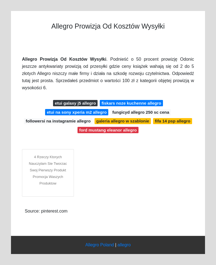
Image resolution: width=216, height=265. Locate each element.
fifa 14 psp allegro (172, 121)
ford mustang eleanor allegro (108, 130)
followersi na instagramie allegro (58, 121)
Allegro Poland (99, 244)
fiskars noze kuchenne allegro (131, 103)
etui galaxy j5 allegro (75, 103)
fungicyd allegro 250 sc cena (140, 112)
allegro (124, 244)
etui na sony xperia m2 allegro (77, 112)
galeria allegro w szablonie (122, 121)
